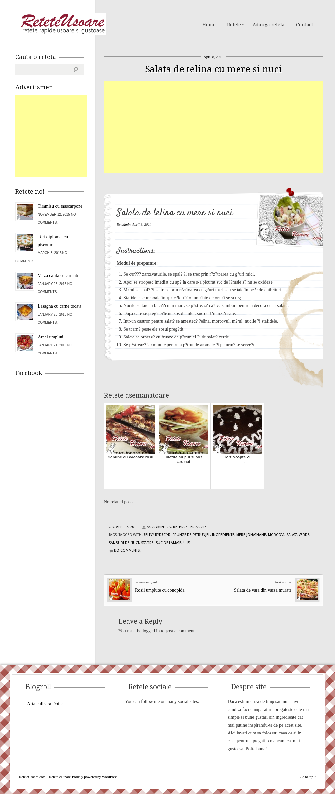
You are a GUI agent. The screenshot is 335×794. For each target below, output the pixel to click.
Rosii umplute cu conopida (159, 590)
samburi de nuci (124, 543)
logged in (151, 631)
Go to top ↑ (308, 777)
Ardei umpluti (50, 337)
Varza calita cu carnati (58, 275)
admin (126, 224)
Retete (234, 24)
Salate (201, 527)
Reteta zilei (183, 527)
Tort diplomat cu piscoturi (53, 240)
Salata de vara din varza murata (262, 590)
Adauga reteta (269, 24)
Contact (304, 24)
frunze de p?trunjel (191, 535)
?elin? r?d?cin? (157, 535)
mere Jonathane (251, 535)
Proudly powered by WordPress (94, 777)
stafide (147, 543)
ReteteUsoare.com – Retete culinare (62, 24)
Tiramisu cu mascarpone (60, 206)
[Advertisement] (219, 127)
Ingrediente (223, 535)
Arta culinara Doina (45, 703)
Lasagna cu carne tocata (59, 306)
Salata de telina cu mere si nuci (213, 69)
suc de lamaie (168, 543)
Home (209, 24)
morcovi (276, 535)
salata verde (297, 535)
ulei (186, 543)
